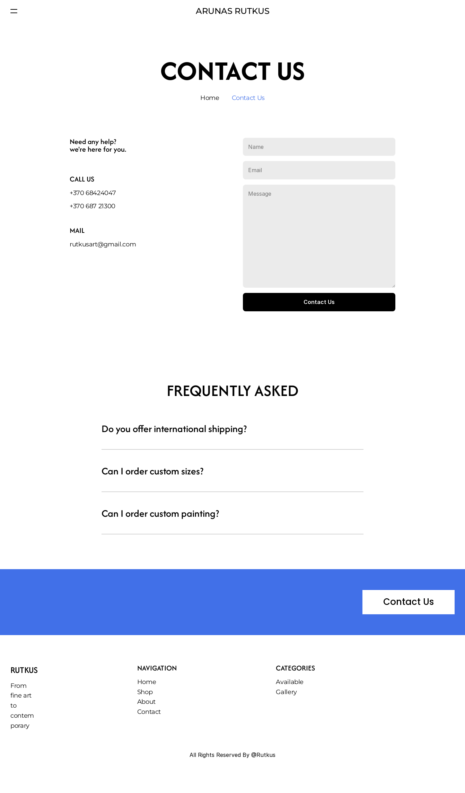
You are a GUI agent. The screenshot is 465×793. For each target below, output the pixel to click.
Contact (149, 712)
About (146, 702)
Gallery (286, 692)
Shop (145, 692)
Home (209, 98)
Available (290, 682)
